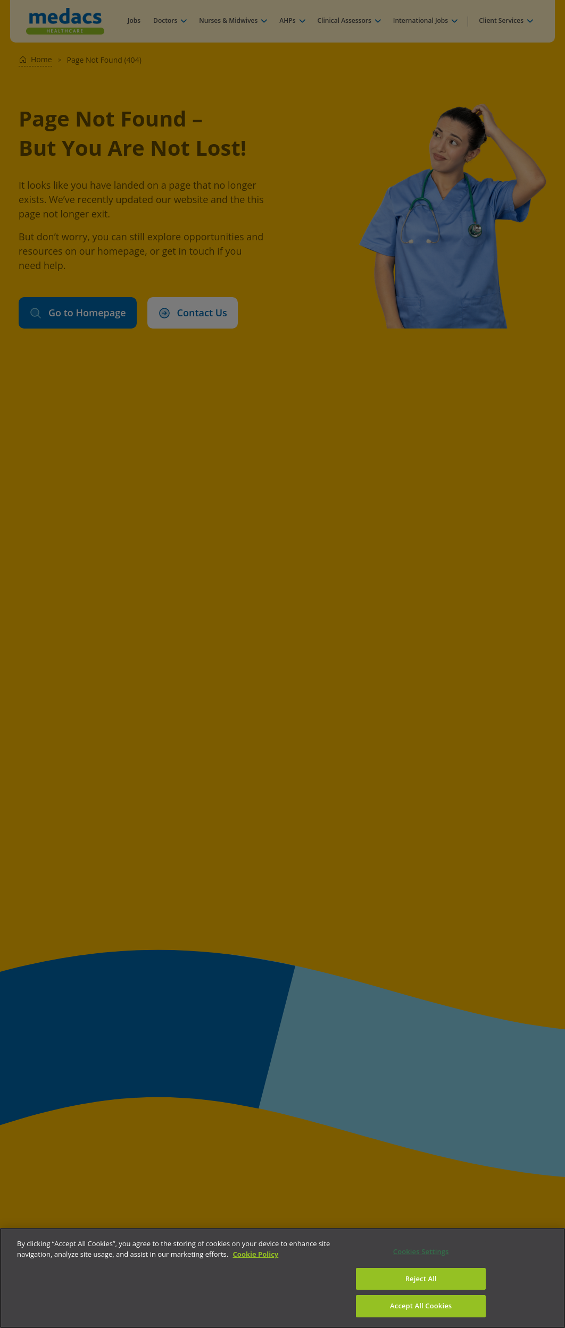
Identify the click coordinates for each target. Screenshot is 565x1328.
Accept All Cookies (421, 1305)
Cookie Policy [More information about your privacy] (256, 1254)
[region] (282, 1278)
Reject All (421, 1278)
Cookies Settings (421, 1251)
